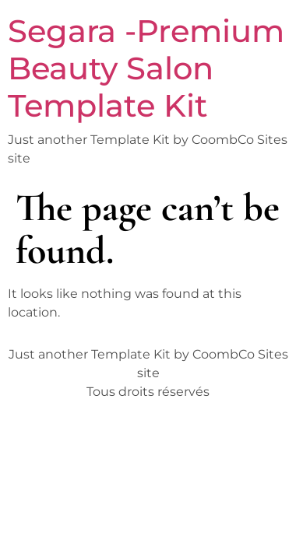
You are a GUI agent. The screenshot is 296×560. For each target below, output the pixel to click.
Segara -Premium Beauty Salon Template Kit (146, 68)
